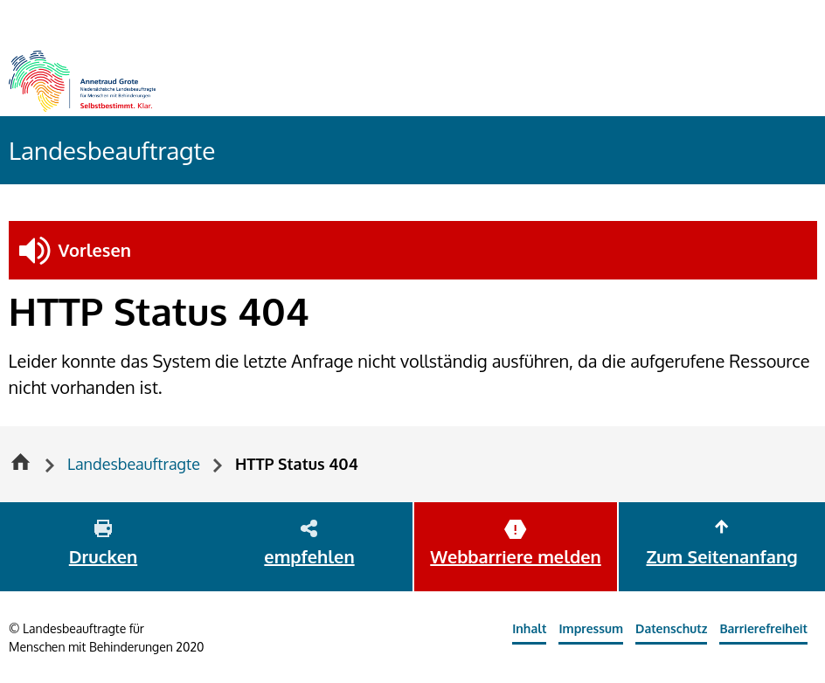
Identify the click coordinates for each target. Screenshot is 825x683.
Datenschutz (671, 628)
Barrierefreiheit (763, 628)
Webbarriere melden (515, 556)
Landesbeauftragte (112, 150)
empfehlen (309, 556)
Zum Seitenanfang (721, 556)
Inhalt (529, 628)
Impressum (590, 628)
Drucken (103, 556)
